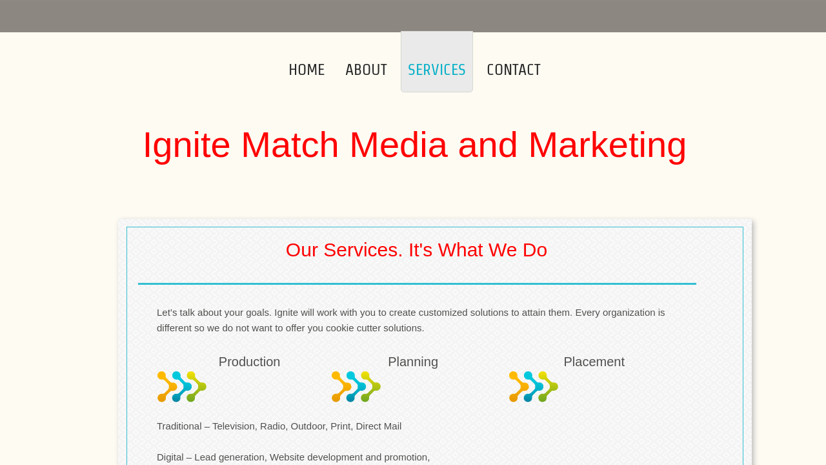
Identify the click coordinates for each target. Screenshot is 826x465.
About (366, 69)
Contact (514, 69)
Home (306, 69)
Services (437, 69)
